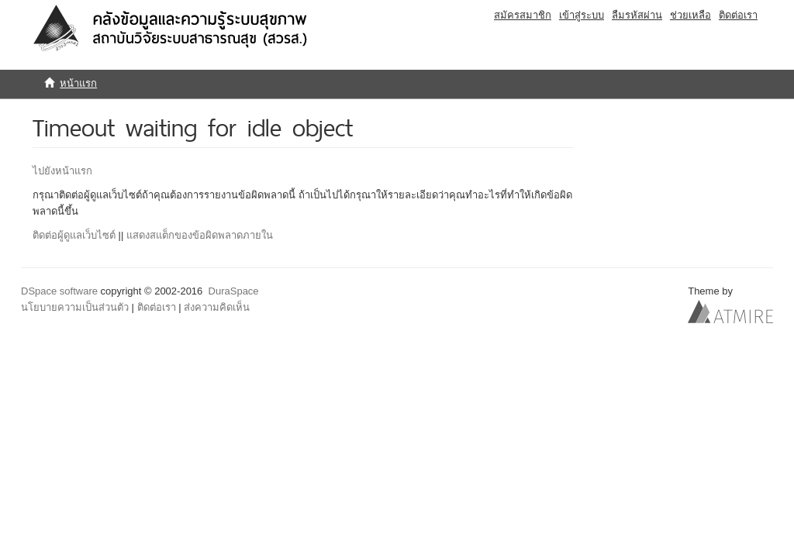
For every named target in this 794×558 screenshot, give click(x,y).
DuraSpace (234, 291)
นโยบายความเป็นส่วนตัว (75, 307)
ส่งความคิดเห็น (217, 307)
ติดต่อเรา (156, 307)
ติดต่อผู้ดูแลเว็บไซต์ (74, 235)
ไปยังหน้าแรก (62, 171)
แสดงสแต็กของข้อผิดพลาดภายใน (199, 235)
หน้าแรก (78, 83)
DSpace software (59, 291)
